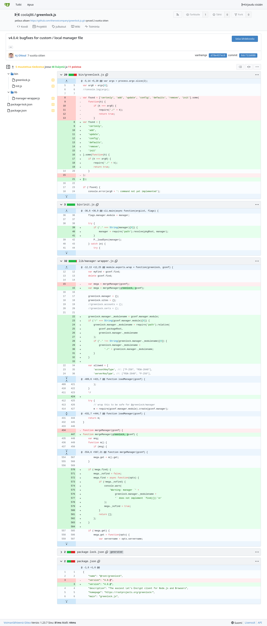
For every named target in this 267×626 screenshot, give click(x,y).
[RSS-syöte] (177, 14)
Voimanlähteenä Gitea (17, 622)
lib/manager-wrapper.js (96, 261)
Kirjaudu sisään (252, 4)
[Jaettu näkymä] (249, 67)
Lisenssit (250, 622)
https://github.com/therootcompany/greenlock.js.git (57, 20)
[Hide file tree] (8, 67)
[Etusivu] (7, 4)
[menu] (257, 67)
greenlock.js (46, 14)
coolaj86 (27, 14)
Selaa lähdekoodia (244, 38)
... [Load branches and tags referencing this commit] (11, 47)
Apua (30, 4)
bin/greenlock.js (91, 74)
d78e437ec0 (218, 55)
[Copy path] (106, 74)
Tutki (19, 4)
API (260, 622)
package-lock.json (90, 552)
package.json (86, 561)
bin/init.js (86, 204)
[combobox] (240, 67)
